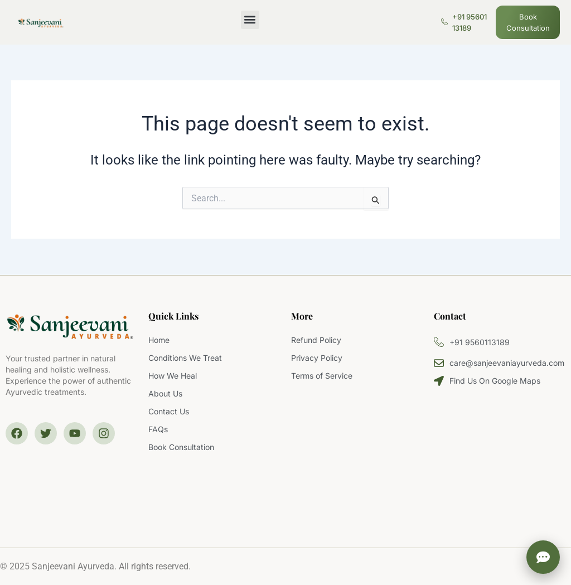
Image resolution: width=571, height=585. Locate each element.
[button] (250, 20)
